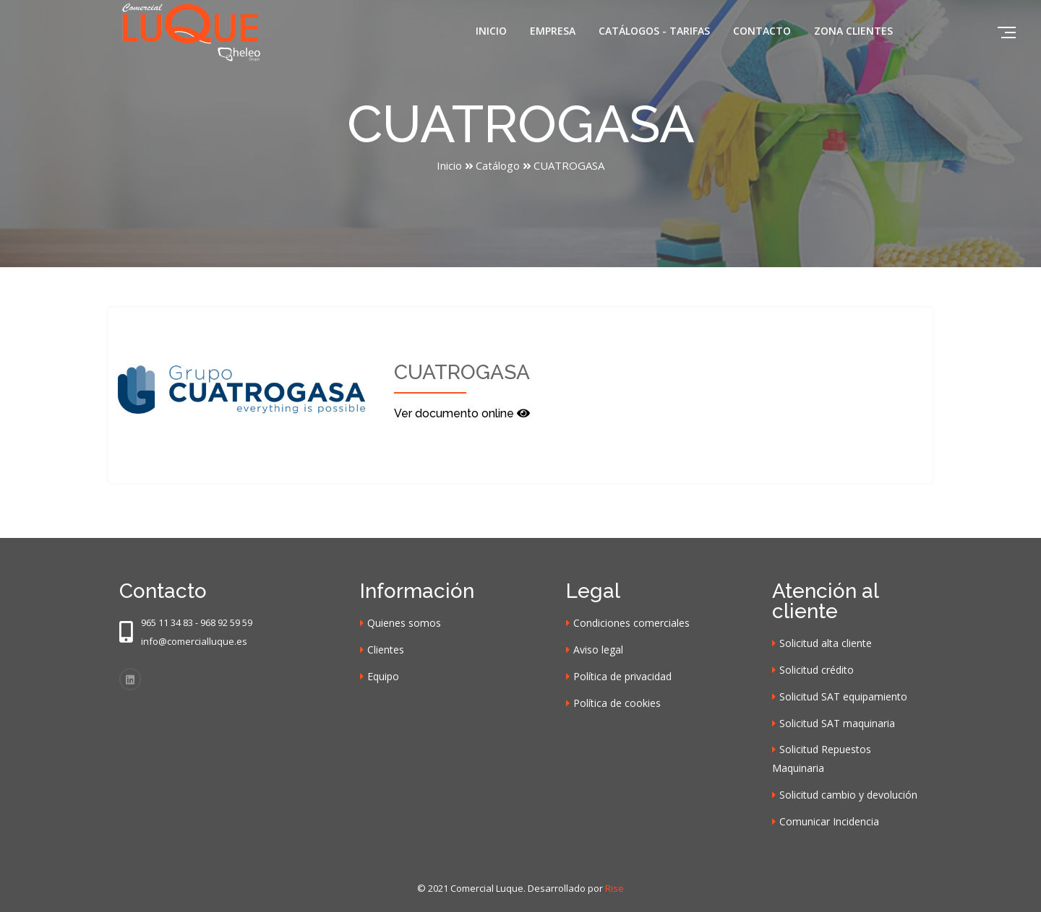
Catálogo (498, 165)
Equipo (383, 676)
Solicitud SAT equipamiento (843, 696)
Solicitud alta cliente (825, 643)
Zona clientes (853, 31)
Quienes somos (404, 623)
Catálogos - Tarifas (654, 31)
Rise (614, 888)
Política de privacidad (622, 676)
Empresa (552, 31)
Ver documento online (462, 413)
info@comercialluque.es (194, 641)
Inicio (491, 31)
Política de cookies (617, 703)
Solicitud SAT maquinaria (837, 723)
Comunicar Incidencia (829, 821)
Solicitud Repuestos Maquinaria (821, 758)
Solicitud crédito (816, 670)
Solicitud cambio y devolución (848, 795)
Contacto (762, 31)
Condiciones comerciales (631, 623)
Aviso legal (598, 649)
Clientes (385, 649)
